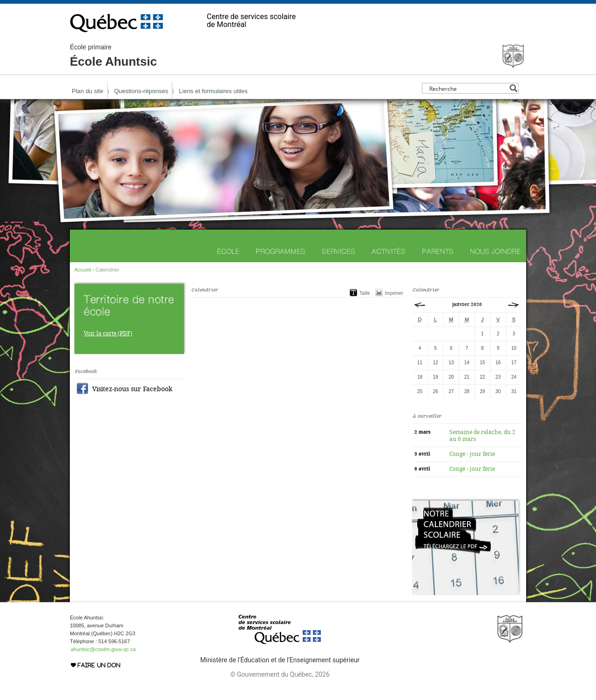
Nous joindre (495, 251)
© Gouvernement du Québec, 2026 (279, 674)
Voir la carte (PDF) (108, 333)
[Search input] (467, 88)
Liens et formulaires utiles (213, 91)
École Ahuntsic (113, 55)
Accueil (82, 269)
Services (338, 251)
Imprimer (394, 293)
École (228, 251)
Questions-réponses (141, 91)
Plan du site (87, 91)
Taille (364, 293)
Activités (389, 251)
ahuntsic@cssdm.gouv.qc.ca (103, 649)
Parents (438, 251)
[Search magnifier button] (513, 88)
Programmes (280, 251)
